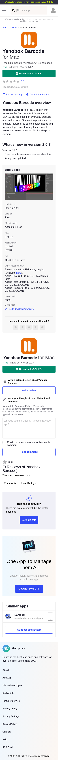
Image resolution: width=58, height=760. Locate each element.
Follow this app (12, 94)
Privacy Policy (9, 708)
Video (14, 27)
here (18, 272)
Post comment (28, 451)
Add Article (8, 693)
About (5, 670)
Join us (49, 1)
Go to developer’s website (19, 309)
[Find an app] (13, 10)
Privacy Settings (10, 716)
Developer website (38, 94)
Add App (6, 677)
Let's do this (29, 520)
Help (4, 739)
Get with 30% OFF (28, 588)
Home (5, 27)
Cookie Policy (9, 724)
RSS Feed (7, 747)
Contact (6, 731)
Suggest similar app (29, 629)
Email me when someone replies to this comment (28, 443)
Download (29, 73)
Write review (29, 390)
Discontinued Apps (12, 685)
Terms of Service (11, 700)
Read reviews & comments (15, 87)
